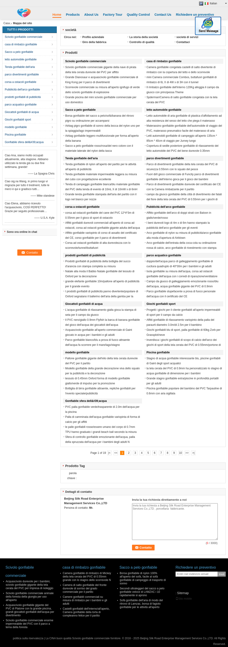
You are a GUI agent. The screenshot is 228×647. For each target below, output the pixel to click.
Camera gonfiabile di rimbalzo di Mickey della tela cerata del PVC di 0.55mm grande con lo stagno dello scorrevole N (87, 577)
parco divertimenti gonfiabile (22, 74)
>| (193, 452)
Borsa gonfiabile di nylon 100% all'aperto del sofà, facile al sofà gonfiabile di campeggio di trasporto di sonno (143, 578)
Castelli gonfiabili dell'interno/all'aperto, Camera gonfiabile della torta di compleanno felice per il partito (86, 612)
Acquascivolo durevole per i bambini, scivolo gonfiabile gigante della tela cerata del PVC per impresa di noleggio (29, 585)
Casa (6, 23)
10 (180, 452)
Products (73, 14)
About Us (91, 14)
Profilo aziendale (93, 37)
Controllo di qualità (141, 42)
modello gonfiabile (16, 127)
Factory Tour (112, 14)
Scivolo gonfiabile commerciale (23, 37)
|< (109, 452)
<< (115, 452)
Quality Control (138, 14)
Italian (218, 3)
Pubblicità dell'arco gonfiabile (22, 89)
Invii (221, 574)
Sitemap (183, 593)
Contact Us (162, 14)
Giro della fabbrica (94, 42)
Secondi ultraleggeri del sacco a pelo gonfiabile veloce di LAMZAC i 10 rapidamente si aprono (142, 592)
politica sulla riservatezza (28, 638)
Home (56, 14)
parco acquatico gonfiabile (20, 104)
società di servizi (187, 37)
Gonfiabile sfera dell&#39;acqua (24, 142)
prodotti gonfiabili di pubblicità (23, 97)
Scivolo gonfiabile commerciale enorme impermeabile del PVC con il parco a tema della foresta (29, 624)
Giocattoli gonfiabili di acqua (22, 112)
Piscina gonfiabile (15, 134)
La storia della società (143, 37)
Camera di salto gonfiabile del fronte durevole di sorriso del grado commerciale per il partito (84, 588)
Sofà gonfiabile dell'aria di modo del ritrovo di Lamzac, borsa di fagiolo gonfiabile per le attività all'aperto (141, 604)
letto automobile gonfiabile (20, 59)
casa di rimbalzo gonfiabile (21, 44)
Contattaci (183, 42)
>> (187, 452)
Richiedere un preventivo (195, 14)
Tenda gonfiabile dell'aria (20, 67)
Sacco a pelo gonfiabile (19, 52)
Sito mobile (184, 598)
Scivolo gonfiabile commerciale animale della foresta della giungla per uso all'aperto (30, 597)
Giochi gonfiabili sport (18, 119)
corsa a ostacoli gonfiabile (20, 82)
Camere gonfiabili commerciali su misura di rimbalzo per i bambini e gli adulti (85, 600)
